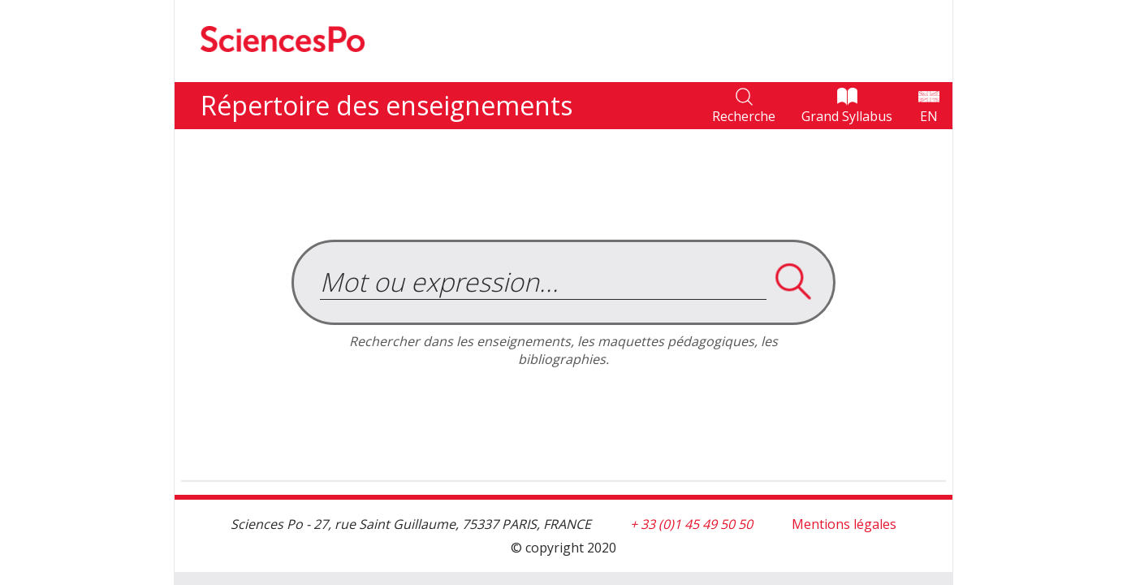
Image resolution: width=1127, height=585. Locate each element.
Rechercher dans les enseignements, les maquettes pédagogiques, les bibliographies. (563, 350)
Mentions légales (844, 524)
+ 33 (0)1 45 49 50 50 (691, 524)
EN (929, 116)
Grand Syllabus (846, 116)
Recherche (743, 116)
